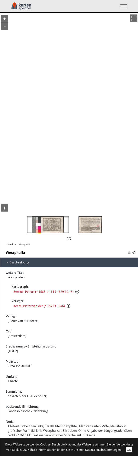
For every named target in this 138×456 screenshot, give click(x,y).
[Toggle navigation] (122, 6)
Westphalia (24, 244)
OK (129, 449)
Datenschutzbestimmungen (103, 449)
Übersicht (11, 244)
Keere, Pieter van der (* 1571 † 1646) (39, 306)
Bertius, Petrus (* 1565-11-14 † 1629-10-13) (43, 292)
